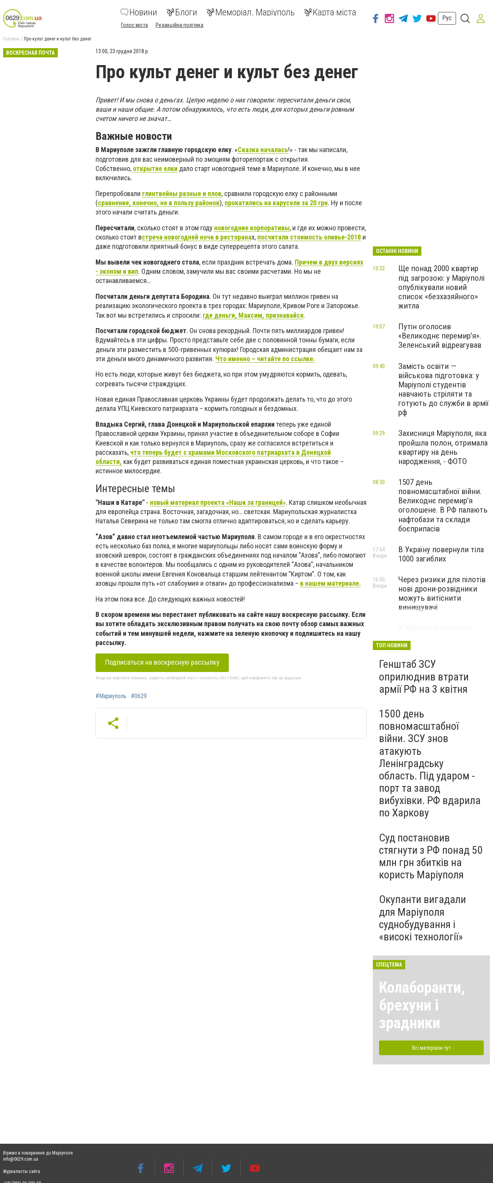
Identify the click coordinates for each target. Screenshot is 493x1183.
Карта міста (330, 12)
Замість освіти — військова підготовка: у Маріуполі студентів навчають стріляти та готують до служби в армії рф (443, 389)
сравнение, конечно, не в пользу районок (159, 203)
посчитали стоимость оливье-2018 (309, 237)
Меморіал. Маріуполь (250, 12)
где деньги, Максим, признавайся (253, 315)
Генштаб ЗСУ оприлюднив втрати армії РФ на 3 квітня (424, 676)
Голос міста (134, 25)
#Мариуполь (111, 695)
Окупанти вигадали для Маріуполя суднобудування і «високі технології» (422, 918)
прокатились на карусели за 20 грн (276, 203)
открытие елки (155, 168)
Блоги (181, 12)
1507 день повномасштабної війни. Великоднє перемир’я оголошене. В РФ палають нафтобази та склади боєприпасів (443, 505)
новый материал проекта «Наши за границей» (218, 502)
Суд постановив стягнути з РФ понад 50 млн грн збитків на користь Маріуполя (431, 856)
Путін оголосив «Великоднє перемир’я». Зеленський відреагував (439, 336)
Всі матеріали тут (431, 1048)
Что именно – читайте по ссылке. (265, 359)
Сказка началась (263, 150)
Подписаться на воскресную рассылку (160, 662)
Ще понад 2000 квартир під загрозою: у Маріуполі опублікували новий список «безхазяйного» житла (441, 287)
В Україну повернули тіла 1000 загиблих (441, 554)
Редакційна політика (179, 25)
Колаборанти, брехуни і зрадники (422, 1005)
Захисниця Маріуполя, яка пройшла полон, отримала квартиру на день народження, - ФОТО (443, 447)
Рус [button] (447, 18)
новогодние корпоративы (252, 228)
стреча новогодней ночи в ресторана (197, 237)
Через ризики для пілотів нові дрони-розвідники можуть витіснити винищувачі (442, 593)
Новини (139, 12)
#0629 (139, 695)
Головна (11, 39)
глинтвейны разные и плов (181, 193)
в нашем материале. (330, 583)
